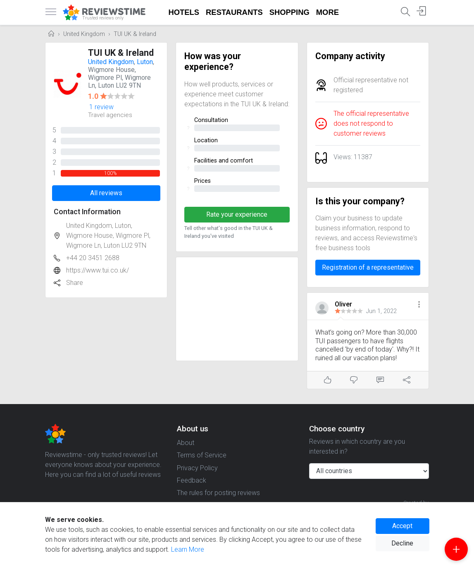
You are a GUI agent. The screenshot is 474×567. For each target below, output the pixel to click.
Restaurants (234, 12)
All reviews (106, 193)
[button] (419, 305)
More (327, 12)
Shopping (289, 12)
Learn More (187, 549)
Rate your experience (236, 214)
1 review (101, 107)
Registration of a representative (368, 267)
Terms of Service (201, 455)
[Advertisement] (237, 309)
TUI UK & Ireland (135, 34)
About (185, 443)
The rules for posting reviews (218, 493)
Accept (402, 526)
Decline (402, 543)
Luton (145, 62)
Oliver (343, 304)
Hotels (184, 12)
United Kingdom (84, 34)
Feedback (191, 480)
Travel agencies (110, 115)
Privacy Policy (197, 468)
